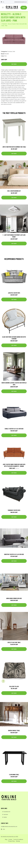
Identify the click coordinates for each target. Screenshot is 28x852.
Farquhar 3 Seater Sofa (14, 510)
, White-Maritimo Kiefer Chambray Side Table (14, 147)
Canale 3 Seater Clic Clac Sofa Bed (14, 428)
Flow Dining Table (14, 774)
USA (3, 2)
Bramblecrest (7, 811)
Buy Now (14, 64)
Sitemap (18, 841)
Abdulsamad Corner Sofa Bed (14, 598)
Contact (10, 839)
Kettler (5, 817)
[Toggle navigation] (3, 7)
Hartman (6, 814)
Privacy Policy (11, 841)
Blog (6, 839)
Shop (23, 7)
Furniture (9, 51)
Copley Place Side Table (14, 642)
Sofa (14, 51)
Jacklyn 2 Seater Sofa (14, 293)
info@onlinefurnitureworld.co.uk (20, 2)
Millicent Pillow (14, 686)
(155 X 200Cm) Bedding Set (14, 191)
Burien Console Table (14, 730)
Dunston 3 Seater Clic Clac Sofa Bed (14, 554)
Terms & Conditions (18, 839)
